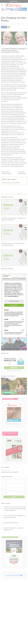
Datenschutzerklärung (13, 296)
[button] (14, 301)
